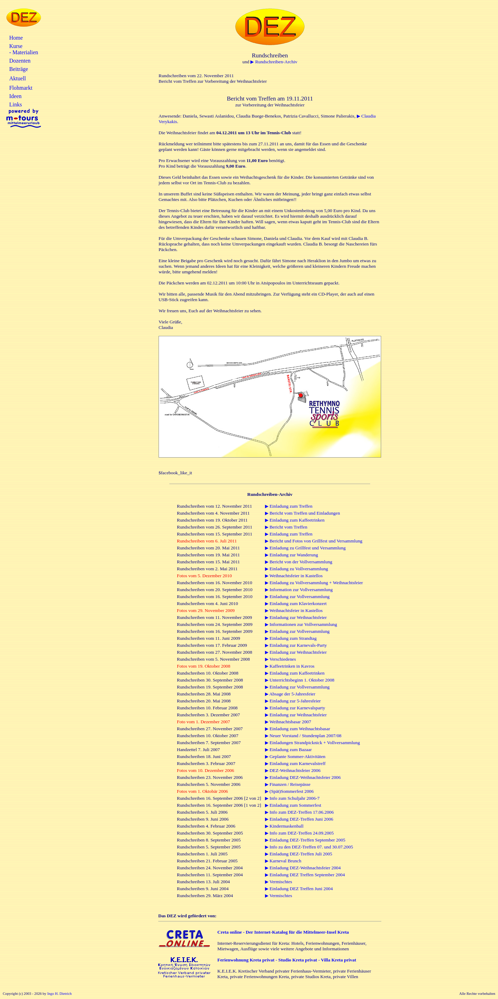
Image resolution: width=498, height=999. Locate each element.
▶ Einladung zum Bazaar (288, 749)
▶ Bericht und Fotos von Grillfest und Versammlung (313, 540)
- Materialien (23, 52)
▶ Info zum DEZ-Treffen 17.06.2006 (299, 812)
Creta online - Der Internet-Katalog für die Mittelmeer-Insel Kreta (283, 932)
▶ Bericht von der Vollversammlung (298, 561)
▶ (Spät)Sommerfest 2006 (289, 791)
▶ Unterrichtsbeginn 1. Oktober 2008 (300, 680)
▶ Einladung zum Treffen (289, 506)
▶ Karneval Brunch (283, 860)
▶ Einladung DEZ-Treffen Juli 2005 (298, 853)
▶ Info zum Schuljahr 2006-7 (292, 798)
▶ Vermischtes (278, 881)
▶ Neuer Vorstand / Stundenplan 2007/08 (303, 735)
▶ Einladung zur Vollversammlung (297, 596)
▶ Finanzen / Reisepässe (288, 784)
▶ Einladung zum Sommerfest (293, 805)
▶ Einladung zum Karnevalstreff (295, 763)
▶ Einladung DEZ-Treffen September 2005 (305, 840)
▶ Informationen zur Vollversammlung (301, 624)
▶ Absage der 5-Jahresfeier (290, 693)
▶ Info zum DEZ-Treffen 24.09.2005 (299, 833)
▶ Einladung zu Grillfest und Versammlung (305, 547)
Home (16, 38)
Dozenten (19, 61)
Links (15, 104)
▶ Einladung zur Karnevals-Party (296, 645)
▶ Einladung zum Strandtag (291, 638)
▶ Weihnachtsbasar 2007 (288, 721)
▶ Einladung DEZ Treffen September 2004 (305, 874)
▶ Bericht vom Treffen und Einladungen (302, 513)
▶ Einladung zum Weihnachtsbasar (297, 728)
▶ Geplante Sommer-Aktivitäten (295, 756)
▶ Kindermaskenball (284, 826)
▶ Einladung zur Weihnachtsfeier (296, 617)
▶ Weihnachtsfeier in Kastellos (294, 575)
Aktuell (17, 78)
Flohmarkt (20, 88)
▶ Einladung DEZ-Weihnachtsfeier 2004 (303, 867)
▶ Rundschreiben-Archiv (273, 61)
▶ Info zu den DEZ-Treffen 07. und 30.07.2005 (309, 846)
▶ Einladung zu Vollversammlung (296, 568)
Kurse (15, 46)
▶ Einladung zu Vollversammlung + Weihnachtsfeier (314, 582)
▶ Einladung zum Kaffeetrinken (295, 520)
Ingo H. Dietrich (59, 994)
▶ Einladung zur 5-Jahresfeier (293, 700)
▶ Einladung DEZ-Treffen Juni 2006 (299, 819)
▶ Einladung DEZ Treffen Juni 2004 (299, 888)
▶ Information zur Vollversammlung (299, 589)
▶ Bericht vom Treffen (286, 527)
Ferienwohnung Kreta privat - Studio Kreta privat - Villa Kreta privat (286, 959)
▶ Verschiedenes (280, 659)
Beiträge (18, 69)
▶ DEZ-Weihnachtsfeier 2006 (293, 770)
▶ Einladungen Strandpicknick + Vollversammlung (312, 742)
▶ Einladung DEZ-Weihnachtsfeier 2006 (303, 777)
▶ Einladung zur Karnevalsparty (295, 707)
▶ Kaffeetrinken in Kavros (290, 666)
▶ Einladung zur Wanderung (291, 554)
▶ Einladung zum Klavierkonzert (296, 603)
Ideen (15, 96)
